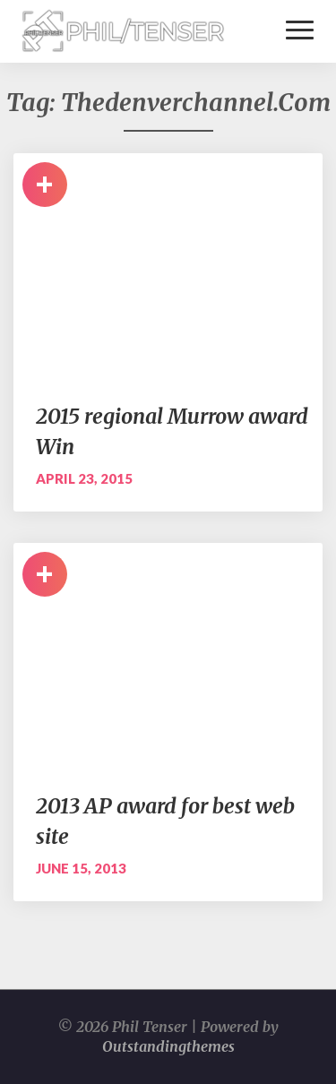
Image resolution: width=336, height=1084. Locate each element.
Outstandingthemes (168, 1046)
